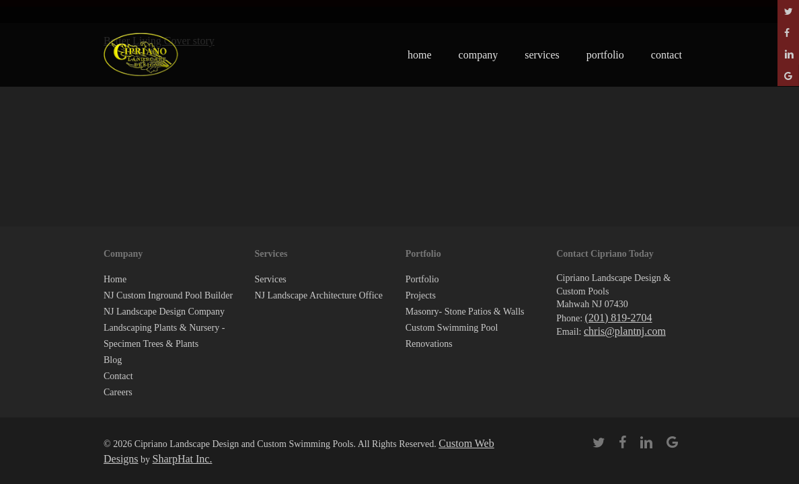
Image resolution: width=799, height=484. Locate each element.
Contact (118, 376)
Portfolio (422, 279)
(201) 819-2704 (618, 317)
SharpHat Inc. (183, 459)
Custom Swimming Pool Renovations (452, 336)
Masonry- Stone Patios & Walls (465, 312)
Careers (118, 392)
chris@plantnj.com (625, 331)
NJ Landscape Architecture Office (318, 295)
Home (115, 279)
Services (270, 279)
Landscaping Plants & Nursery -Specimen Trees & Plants (164, 336)
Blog (113, 360)
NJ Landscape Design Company (164, 312)
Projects (421, 295)
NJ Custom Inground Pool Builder (168, 295)
